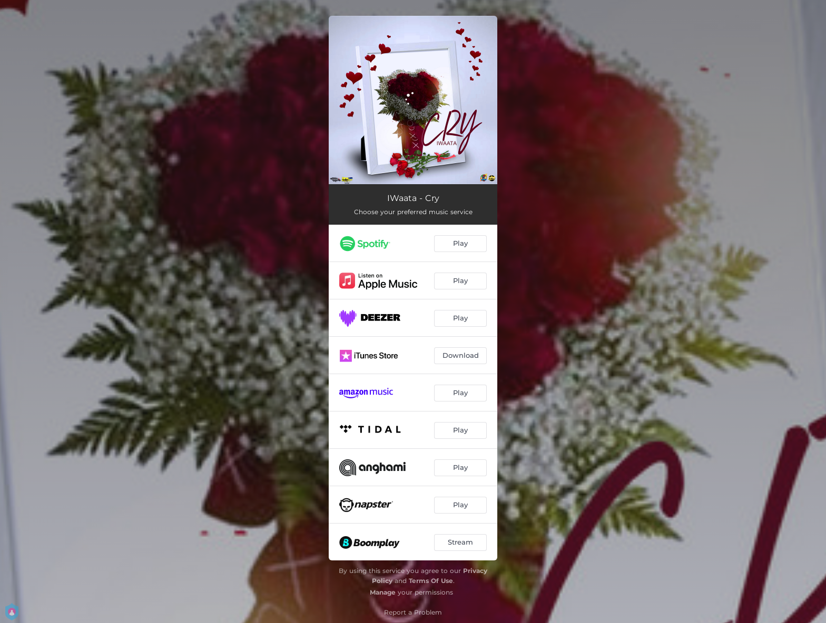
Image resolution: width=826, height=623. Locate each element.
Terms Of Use (431, 581)
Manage (383, 592)
